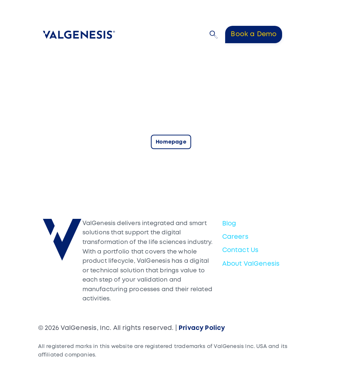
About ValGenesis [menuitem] (251, 264)
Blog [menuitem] (229, 224)
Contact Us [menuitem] (240, 250)
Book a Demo (254, 34)
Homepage (171, 142)
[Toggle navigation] (294, 34)
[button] (214, 35)
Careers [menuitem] (235, 237)
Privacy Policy (202, 328)
